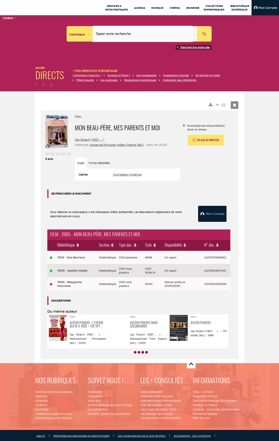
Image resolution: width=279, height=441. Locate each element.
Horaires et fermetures (156, 395)
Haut (191, 363)
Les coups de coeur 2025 (158, 408)
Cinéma (41, 404)
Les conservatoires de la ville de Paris (141, 434)
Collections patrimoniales (54, 413)
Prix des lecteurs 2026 (156, 404)
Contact (208, 391)
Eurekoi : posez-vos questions (109, 413)
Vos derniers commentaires (160, 417)
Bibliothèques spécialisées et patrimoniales (81, 434)
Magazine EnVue (205, 395)
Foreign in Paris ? (205, 404)
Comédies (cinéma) (127, 174)
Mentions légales (205, 413)
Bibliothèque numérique (53, 417)
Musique (41, 400)
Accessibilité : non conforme (192, 434)
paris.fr (40, 434)
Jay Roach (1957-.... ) (89, 140)
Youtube (94, 400)
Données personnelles (223, 408)
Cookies (198, 408)
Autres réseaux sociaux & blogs (110, 404)
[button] (265, 7)
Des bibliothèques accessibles (214, 400)
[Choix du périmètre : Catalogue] (80, 34)
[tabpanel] (127, 175)
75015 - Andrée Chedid (72, 269)
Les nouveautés (151, 391)
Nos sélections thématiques (160, 400)
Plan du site (201, 417)
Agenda (41, 395)
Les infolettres (98, 408)
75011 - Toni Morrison (71, 256)
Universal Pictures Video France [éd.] (116, 145)
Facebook (95, 391)
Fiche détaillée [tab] (99, 163)
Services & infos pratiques (53, 391)
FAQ (196, 391)
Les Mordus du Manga (156, 413)
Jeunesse (42, 408)
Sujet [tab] (81, 163)
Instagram (95, 395)
